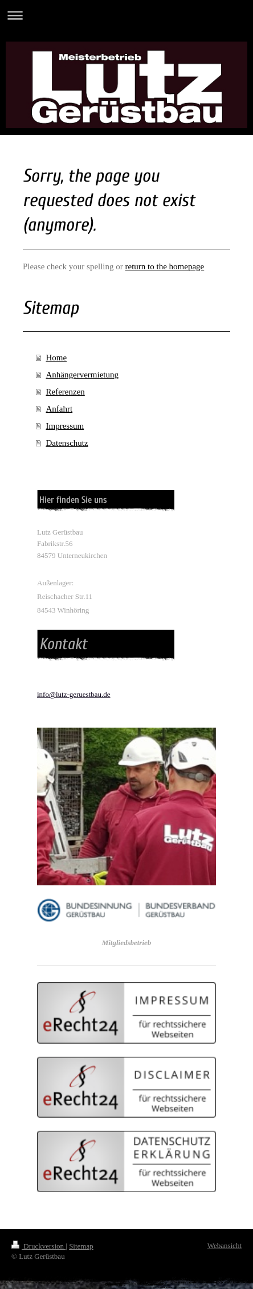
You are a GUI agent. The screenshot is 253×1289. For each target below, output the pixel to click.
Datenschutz (67, 443)
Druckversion (38, 1246)
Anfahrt (59, 408)
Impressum (65, 425)
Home (56, 357)
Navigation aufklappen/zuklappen (126, 15)
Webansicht (224, 1245)
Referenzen (65, 391)
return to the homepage (165, 266)
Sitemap (81, 1246)
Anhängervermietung (82, 374)
